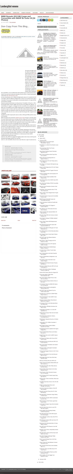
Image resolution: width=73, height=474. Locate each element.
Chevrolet (63, 37)
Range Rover (63, 77)
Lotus (62, 60)
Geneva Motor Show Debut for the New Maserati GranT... (48, 369)
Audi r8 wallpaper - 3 (48, 81)
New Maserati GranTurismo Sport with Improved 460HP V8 (48, 225)
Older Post (34, 220)
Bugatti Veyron (64, 35)
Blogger (24, 469)
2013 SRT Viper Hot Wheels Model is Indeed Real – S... (48, 238)
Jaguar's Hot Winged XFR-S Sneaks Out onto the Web (49, 46)
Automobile (63, 28)
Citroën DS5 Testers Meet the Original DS (49, 272)
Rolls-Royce (63, 80)
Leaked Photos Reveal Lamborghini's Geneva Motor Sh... (48, 288)
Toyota (62, 85)
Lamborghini (63, 57)
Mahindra (63, 62)
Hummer (62, 50)
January (42, 459)
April (41, 136)
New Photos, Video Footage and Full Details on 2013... (48, 241)
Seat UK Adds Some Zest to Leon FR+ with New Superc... (48, 408)
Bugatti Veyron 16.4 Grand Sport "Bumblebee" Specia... (47, 142)
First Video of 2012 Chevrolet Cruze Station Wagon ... (47, 260)
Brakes (62, 33)
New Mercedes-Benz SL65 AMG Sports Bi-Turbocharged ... (48, 414)
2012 (40, 462)
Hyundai (62, 52)
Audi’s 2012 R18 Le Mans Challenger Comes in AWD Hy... (48, 270)
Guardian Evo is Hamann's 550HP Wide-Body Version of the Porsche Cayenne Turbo (50, 34)
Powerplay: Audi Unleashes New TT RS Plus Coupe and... (48, 190)
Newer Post (3, 220)
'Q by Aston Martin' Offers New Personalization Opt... (46, 275)
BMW (62, 30)
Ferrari (62, 45)
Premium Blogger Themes (67, 469)
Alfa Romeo (63, 20)
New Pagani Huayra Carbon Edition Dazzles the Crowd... (47, 326)
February (42, 140)
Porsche (62, 75)
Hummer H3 (46, 57)
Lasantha (59, 469)
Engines (62, 42)
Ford (62, 47)
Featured (35, 12)
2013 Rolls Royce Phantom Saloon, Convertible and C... (47, 316)
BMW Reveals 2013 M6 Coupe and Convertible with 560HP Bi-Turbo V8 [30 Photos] (18, 18)
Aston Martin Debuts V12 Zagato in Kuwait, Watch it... (47, 206)
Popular (40, 26)
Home (2, 12)
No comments (13, 22)
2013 (40, 134)
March (41, 138)
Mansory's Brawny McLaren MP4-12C (48, 360)
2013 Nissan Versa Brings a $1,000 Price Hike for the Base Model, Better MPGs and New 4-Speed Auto (50, 120)
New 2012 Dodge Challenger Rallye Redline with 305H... (47, 436)
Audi (62, 25)
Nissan (62, 72)
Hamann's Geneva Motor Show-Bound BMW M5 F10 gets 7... (48, 300)
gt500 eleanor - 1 (47, 65)
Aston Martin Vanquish (48, 109)
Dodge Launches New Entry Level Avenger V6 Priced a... (47, 385)
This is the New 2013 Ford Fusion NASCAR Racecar (47, 149)
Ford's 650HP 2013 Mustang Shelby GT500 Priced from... (47, 411)
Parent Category (25, 12)
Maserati (62, 65)
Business (8, 12)
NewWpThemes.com (48, 469)
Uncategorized (50, 12)
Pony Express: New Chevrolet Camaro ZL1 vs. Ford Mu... (48, 373)
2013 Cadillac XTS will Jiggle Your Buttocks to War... (47, 456)
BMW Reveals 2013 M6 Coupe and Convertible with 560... (47, 200)
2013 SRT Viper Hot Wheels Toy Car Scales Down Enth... (48, 291)
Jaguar (62, 55)
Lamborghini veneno (9, 6)
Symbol (62, 82)
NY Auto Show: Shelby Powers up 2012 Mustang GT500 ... (48, 452)
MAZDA (62, 67)
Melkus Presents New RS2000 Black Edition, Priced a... (48, 247)
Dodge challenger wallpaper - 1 (50, 90)
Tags (45, 26)
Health (42, 12)
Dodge (62, 40)
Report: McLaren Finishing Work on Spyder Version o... (47, 158)
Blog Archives (52, 26)
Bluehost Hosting (69, 470)
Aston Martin (63, 23)
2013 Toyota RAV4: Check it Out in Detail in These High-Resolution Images (50, 99)
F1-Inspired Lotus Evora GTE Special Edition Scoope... (48, 244)
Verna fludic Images (48, 73)
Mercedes (63, 70)
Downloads (16, 12)
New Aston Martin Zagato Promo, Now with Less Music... (48, 278)
